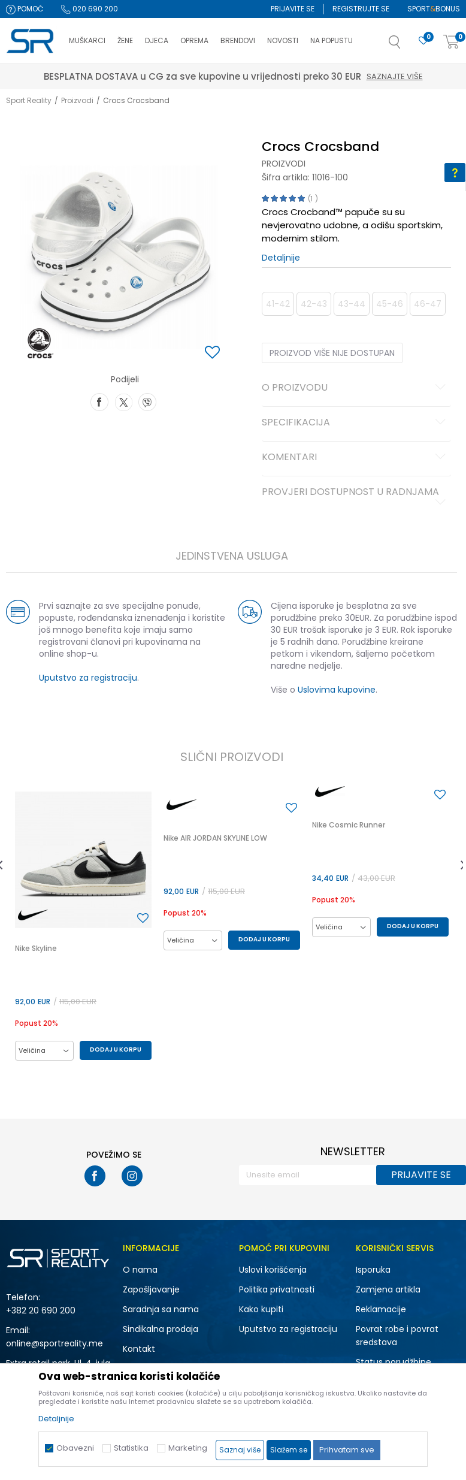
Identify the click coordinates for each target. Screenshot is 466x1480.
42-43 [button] (314, 304)
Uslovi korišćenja (273, 1270)
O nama (140, 1270)
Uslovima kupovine (337, 690)
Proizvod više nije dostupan (332, 353)
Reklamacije (381, 1309)
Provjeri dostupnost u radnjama (356, 497)
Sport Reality (29, 100)
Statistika (131, 1448)
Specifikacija (356, 423)
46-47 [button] (427, 304)
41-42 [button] (278, 304)
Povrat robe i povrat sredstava (397, 1335)
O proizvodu (356, 388)
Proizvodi (77, 100)
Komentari (356, 458)
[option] (83, 926)
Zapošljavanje (151, 1289)
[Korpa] (451, 42)
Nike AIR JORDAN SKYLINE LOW (215, 838)
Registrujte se (360, 9)
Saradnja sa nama (161, 1309)
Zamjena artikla (388, 1289)
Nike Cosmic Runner (348, 825)
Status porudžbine (393, 1362)
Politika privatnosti (276, 1289)
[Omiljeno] (423, 41)
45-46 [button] (389, 304)
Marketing (187, 1448)
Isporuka (373, 1270)
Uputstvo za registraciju (88, 678)
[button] (407, 45)
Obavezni (75, 1448)
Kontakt (139, 1349)
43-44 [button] (351, 304)
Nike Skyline (36, 948)
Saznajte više (289, 76)
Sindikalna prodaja (160, 1329)
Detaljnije (281, 258)
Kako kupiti (261, 1309)
